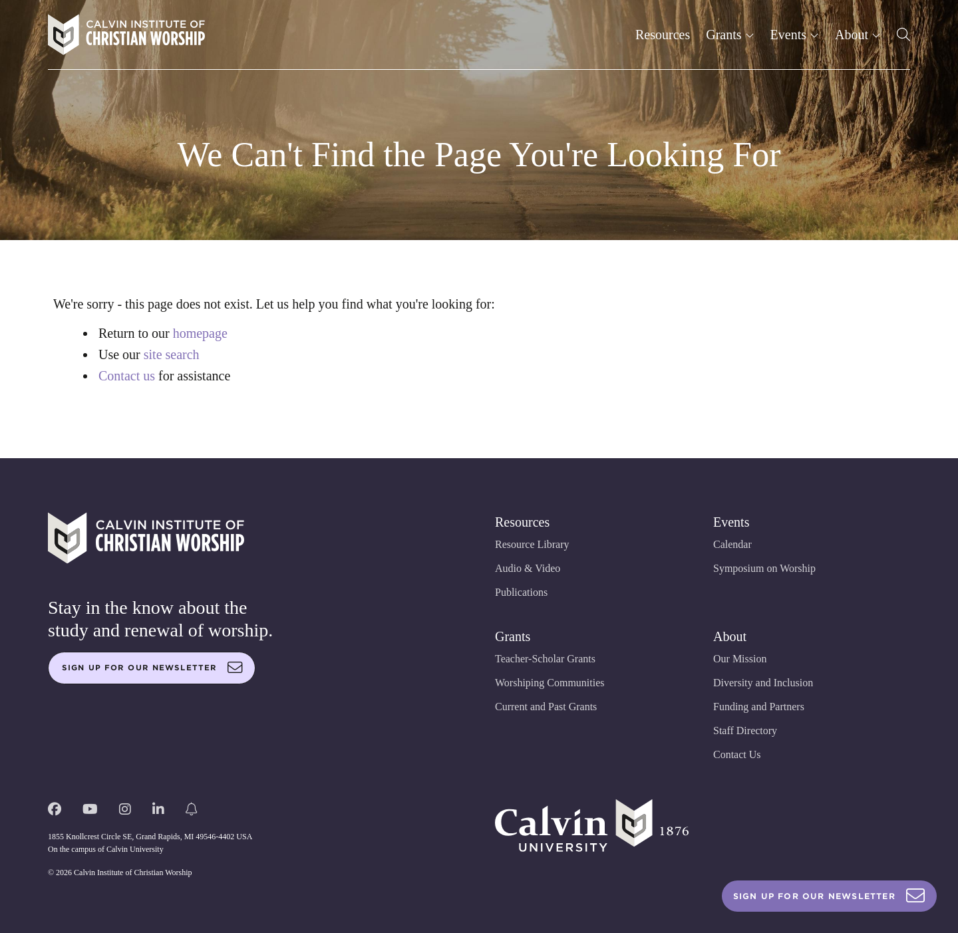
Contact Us (737, 754)
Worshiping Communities (550, 682)
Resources (662, 34)
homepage (200, 333)
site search (172, 354)
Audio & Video (527, 568)
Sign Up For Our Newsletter (829, 896)
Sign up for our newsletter (152, 667)
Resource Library (532, 544)
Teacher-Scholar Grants (545, 658)
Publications (521, 592)
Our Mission (739, 658)
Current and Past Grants (546, 706)
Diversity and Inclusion (763, 682)
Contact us (126, 375)
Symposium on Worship (764, 568)
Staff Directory (745, 730)
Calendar (732, 544)
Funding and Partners (758, 706)
